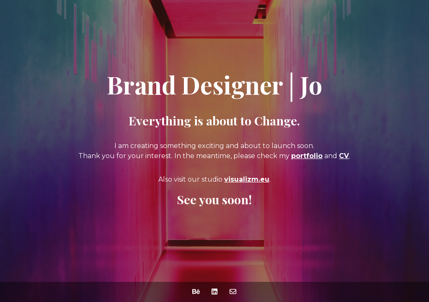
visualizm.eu (246, 179)
